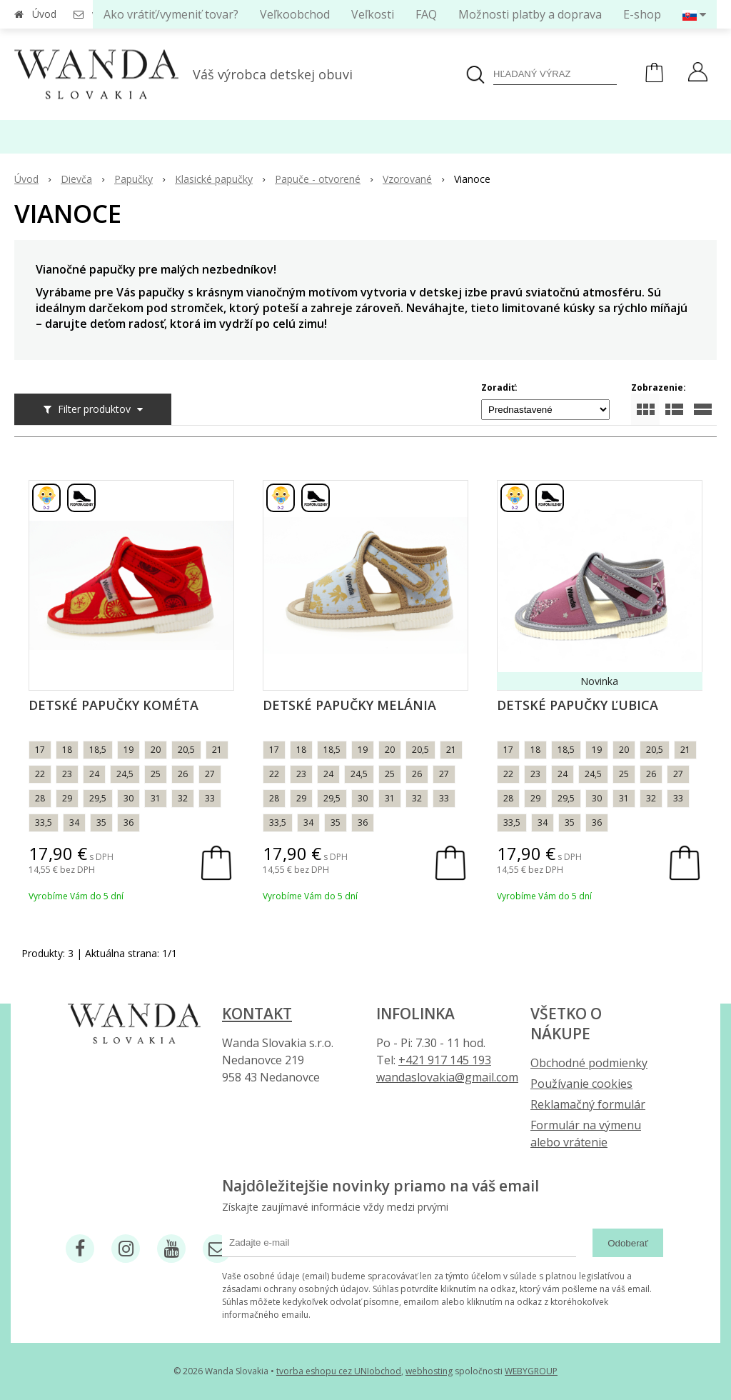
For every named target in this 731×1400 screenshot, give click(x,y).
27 (210, 774)
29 (67, 798)
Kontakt (257, 1014)
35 (101, 822)
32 (183, 798)
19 (128, 750)
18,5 (97, 750)
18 (67, 750)
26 (183, 774)
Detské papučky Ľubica (577, 705)
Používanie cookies (581, 1083)
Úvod (44, 14)
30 (128, 798)
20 (156, 750)
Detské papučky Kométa (113, 705)
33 (210, 798)
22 (40, 774)
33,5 (43, 822)
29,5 (97, 798)
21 (217, 750)
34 (74, 822)
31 (156, 798)
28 (40, 798)
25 (156, 774)
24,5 (124, 774)
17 (40, 750)
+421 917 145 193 (444, 1060)
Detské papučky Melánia (349, 705)
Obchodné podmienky (588, 1063)
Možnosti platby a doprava (530, 14)
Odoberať (628, 1243)
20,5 (186, 750)
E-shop (642, 14)
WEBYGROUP (531, 1371)
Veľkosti (372, 14)
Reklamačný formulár (587, 1104)
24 (94, 774)
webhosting (429, 1371)
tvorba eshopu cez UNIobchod (338, 1371)
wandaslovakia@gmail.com (447, 1077)
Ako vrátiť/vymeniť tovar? (171, 14)
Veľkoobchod (295, 14)
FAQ (426, 14)
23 (67, 774)
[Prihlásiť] (697, 73)
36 (128, 822)
